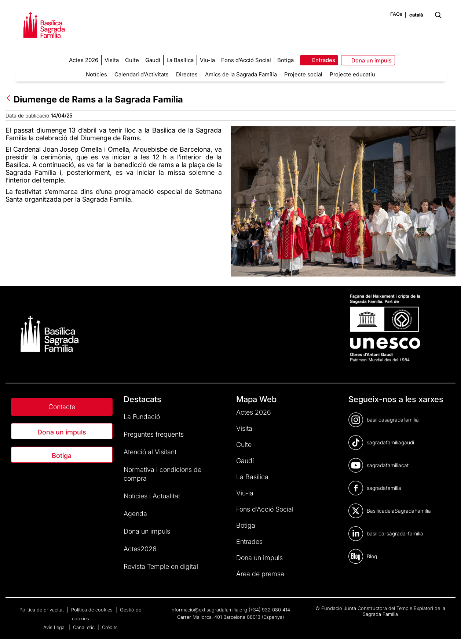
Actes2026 (140, 549)
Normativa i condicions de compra (162, 474)
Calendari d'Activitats (141, 74)
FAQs (396, 14)
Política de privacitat (42, 610)
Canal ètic (84, 627)
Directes (187, 74)
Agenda (135, 513)
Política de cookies (92, 610)
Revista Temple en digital (161, 566)
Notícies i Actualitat (152, 496)
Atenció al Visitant (150, 452)
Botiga (62, 455)
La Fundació (142, 416)
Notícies (96, 74)
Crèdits (110, 627)
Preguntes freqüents (154, 434)
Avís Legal (55, 627)
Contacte (61, 407)
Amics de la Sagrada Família (241, 74)
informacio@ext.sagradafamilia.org (209, 610)
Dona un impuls (61, 432)
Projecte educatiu (352, 74)
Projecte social (303, 74)
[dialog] (447, 624)
